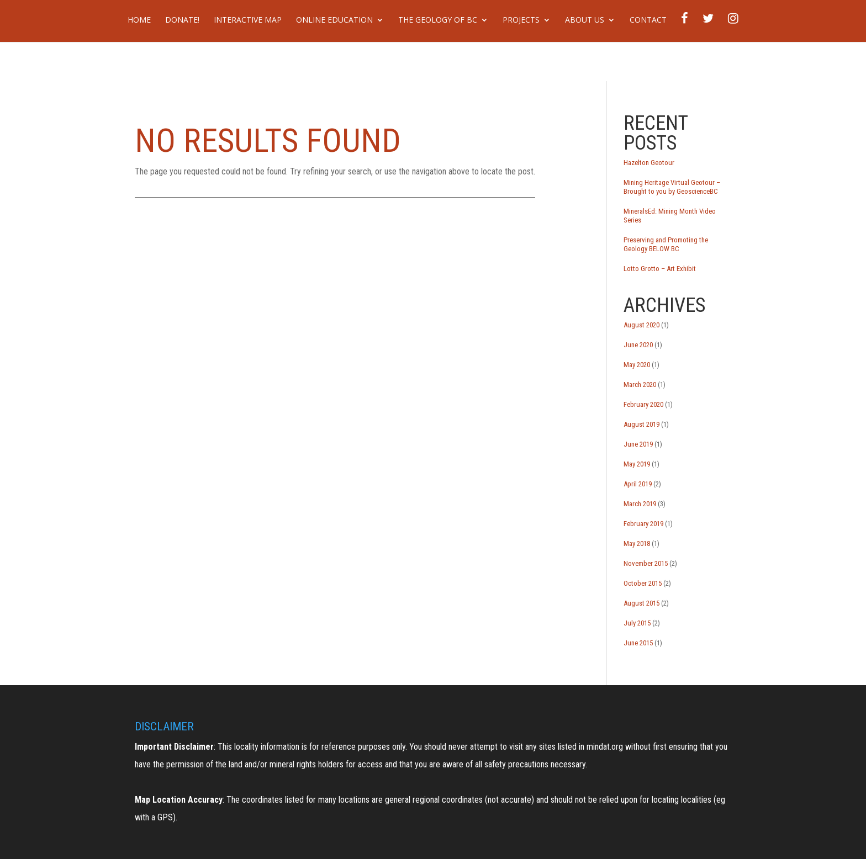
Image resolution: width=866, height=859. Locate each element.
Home (139, 20)
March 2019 (640, 504)
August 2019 (641, 424)
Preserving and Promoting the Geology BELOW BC (666, 244)
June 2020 (638, 345)
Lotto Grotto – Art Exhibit (660, 268)
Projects (521, 20)
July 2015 (637, 623)
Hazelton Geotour (649, 162)
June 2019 (638, 444)
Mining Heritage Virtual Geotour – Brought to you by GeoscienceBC (672, 186)
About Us (584, 20)
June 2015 (638, 643)
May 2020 (637, 364)
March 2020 (640, 384)
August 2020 (641, 325)
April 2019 (638, 484)
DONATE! (182, 20)
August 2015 (641, 603)
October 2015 (643, 583)
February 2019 (643, 523)
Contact (648, 20)
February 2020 (643, 404)
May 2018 (637, 543)
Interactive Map (248, 20)
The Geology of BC (437, 20)
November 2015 (646, 563)
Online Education (334, 20)
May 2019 (637, 464)
